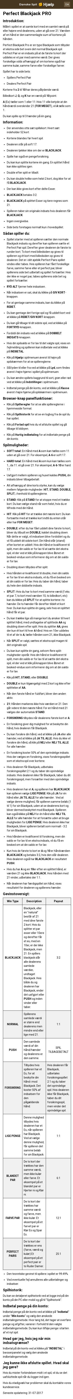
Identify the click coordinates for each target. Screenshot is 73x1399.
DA (67, 4)
